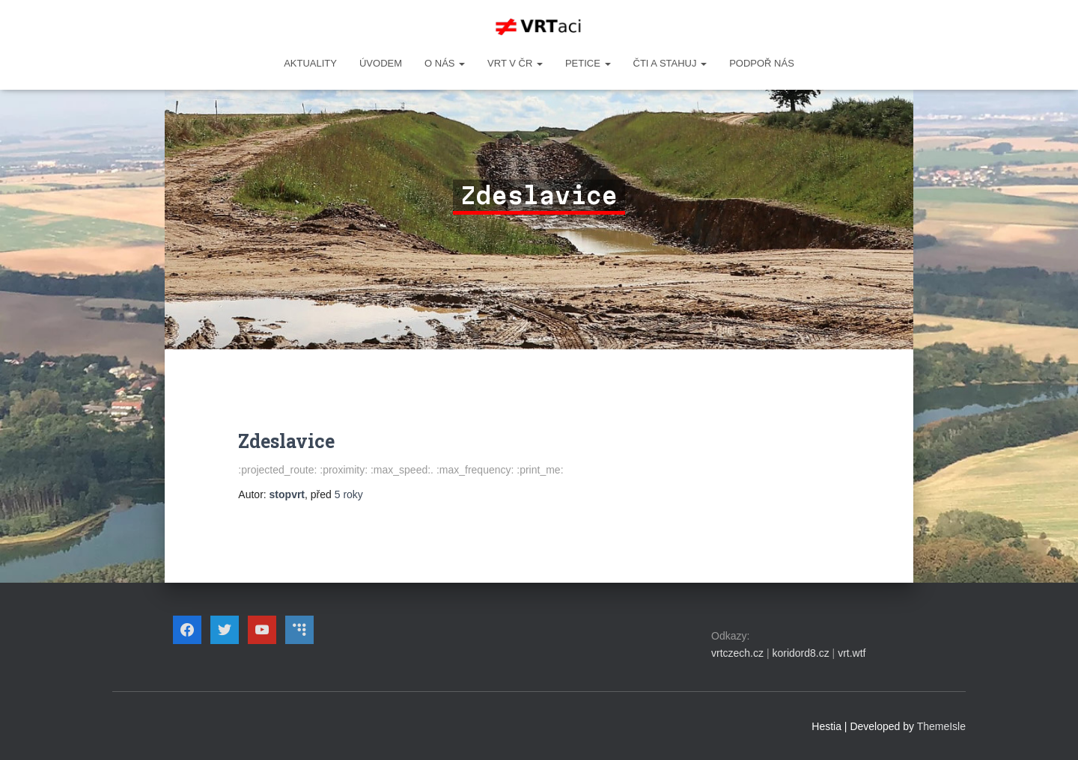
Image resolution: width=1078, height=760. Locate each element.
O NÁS (444, 63)
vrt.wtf (851, 653)
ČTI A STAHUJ (670, 63)
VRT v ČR (515, 63)
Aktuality (310, 63)
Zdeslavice (286, 441)
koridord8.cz (800, 653)
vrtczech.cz (737, 653)
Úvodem (380, 63)
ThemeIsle (941, 726)
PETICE (588, 63)
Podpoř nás (761, 63)
